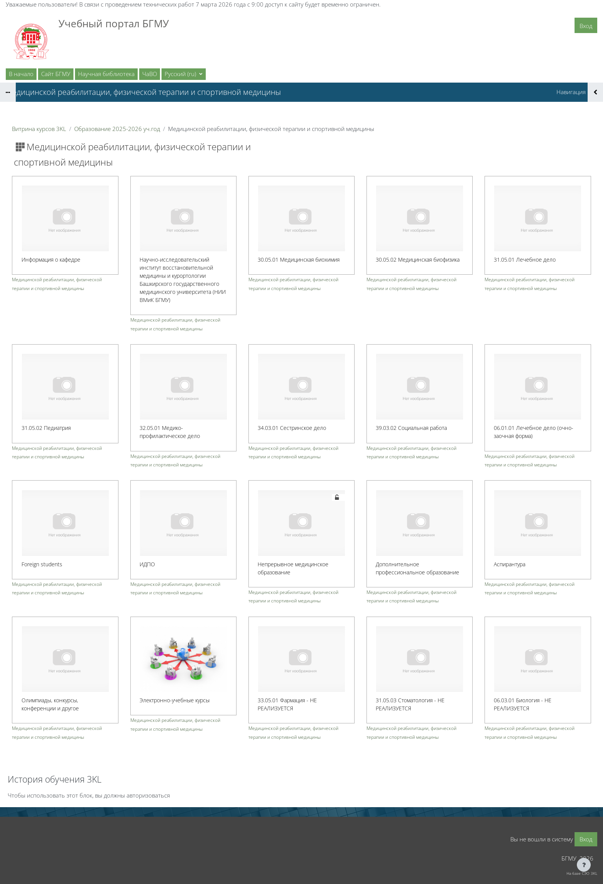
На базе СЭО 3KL (581, 873)
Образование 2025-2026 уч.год (117, 129)
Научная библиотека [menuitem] (106, 74)
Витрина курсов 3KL (39, 129)
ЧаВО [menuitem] (149, 74)
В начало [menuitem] (21, 74)
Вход (586, 26)
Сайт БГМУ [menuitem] (55, 74)
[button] (184, 74)
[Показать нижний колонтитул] (584, 865)
